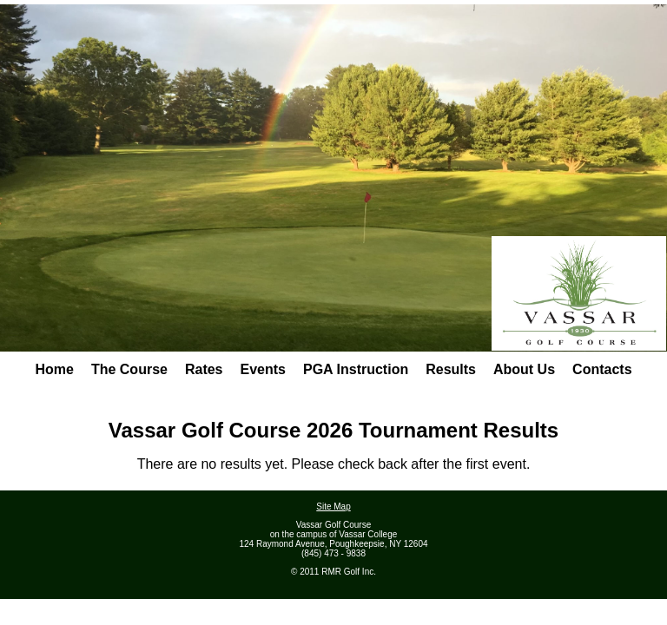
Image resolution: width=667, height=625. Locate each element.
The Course (129, 369)
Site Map (333, 506)
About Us (524, 369)
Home (54, 369)
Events (263, 369)
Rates (204, 369)
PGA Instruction (355, 369)
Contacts (601, 369)
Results (451, 369)
